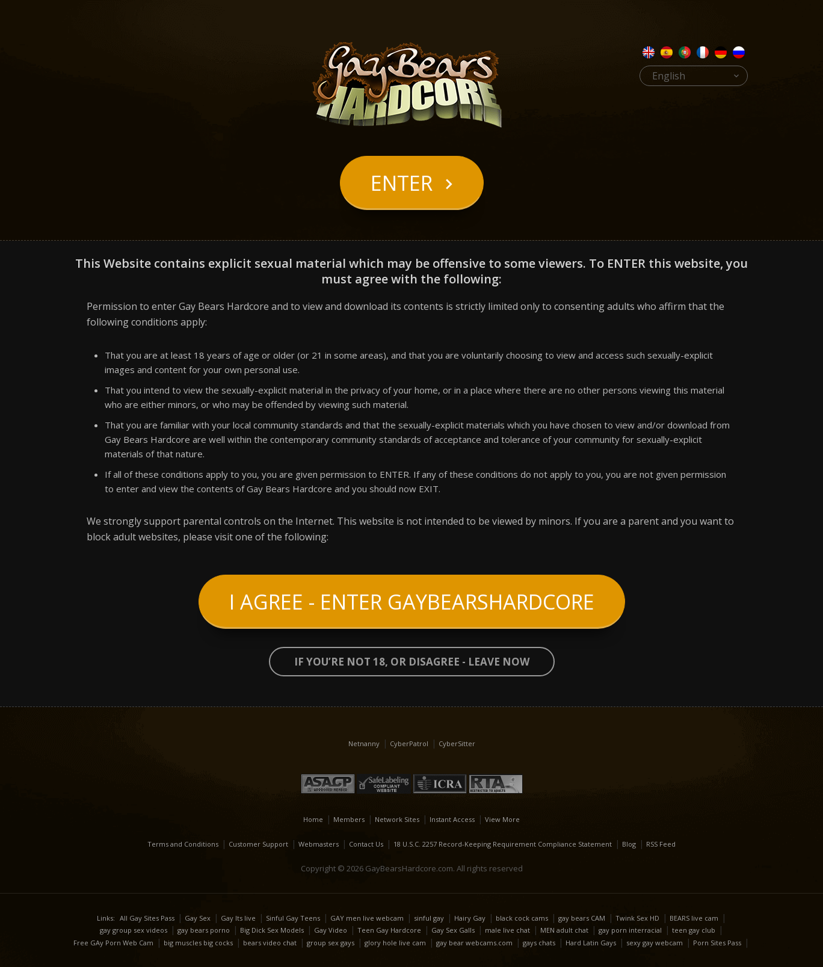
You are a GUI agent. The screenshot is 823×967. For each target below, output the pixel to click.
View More (502, 819)
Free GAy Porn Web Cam (113, 942)
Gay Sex (198, 917)
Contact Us (366, 843)
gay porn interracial (630, 930)
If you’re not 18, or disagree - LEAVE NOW (411, 662)
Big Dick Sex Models (272, 930)
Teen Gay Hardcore (389, 930)
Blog (629, 843)
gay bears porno (203, 930)
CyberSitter (457, 743)
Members (349, 819)
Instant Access (452, 819)
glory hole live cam (395, 942)
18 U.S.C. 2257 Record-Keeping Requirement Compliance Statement (502, 843)
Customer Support (258, 843)
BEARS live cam (694, 917)
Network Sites (397, 819)
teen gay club (693, 930)
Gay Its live (238, 917)
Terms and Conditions (182, 843)
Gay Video (330, 930)
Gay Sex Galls (453, 930)
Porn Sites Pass (717, 942)
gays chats (539, 942)
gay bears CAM (581, 917)
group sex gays (330, 942)
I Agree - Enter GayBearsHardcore (411, 602)
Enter (402, 183)
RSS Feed (661, 843)
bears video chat (270, 942)
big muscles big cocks (198, 942)
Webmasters (318, 843)
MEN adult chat (564, 930)
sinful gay (429, 917)
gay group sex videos (133, 930)
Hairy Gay (469, 917)
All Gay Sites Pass (147, 917)
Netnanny (364, 743)
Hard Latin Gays (591, 942)
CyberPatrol (409, 743)
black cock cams (522, 917)
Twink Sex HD (637, 917)
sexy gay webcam (654, 942)
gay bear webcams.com (474, 942)
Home (313, 819)
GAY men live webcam (367, 917)
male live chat (507, 930)
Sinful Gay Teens (293, 917)
